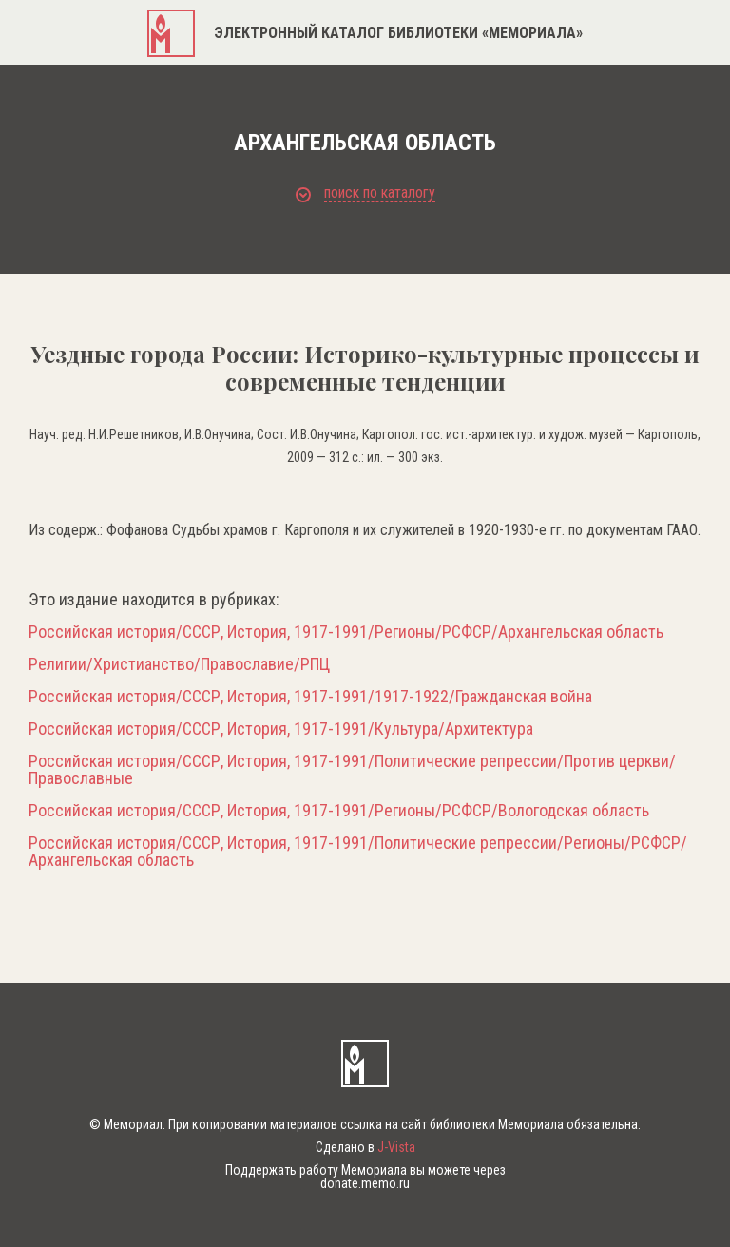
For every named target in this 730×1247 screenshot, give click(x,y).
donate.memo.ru (365, 1183)
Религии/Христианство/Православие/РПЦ (179, 664)
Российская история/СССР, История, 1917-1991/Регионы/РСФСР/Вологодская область (339, 810)
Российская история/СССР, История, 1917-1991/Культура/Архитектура (281, 729)
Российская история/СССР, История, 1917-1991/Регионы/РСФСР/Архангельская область (346, 632)
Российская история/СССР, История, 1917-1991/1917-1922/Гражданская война (310, 696)
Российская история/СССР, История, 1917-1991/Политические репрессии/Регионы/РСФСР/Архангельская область (358, 852)
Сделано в (365, 1147)
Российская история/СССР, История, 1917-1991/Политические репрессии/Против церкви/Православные (352, 770)
